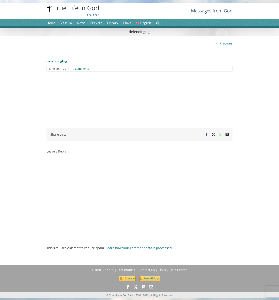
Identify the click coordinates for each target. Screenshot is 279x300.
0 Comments (81, 69)
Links (162, 270)
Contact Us (147, 270)
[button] (157, 22)
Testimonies (126, 270)
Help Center (178, 270)
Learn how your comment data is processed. (139, 248)
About (109, 270)
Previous (226, 43)
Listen (96, 270)
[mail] (151, 287)
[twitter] (136, 287)
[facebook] (128, 287)
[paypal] (143, 287)
